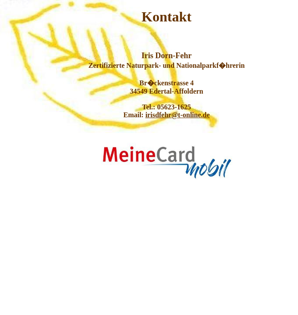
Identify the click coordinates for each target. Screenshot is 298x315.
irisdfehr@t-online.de (177, 115)
